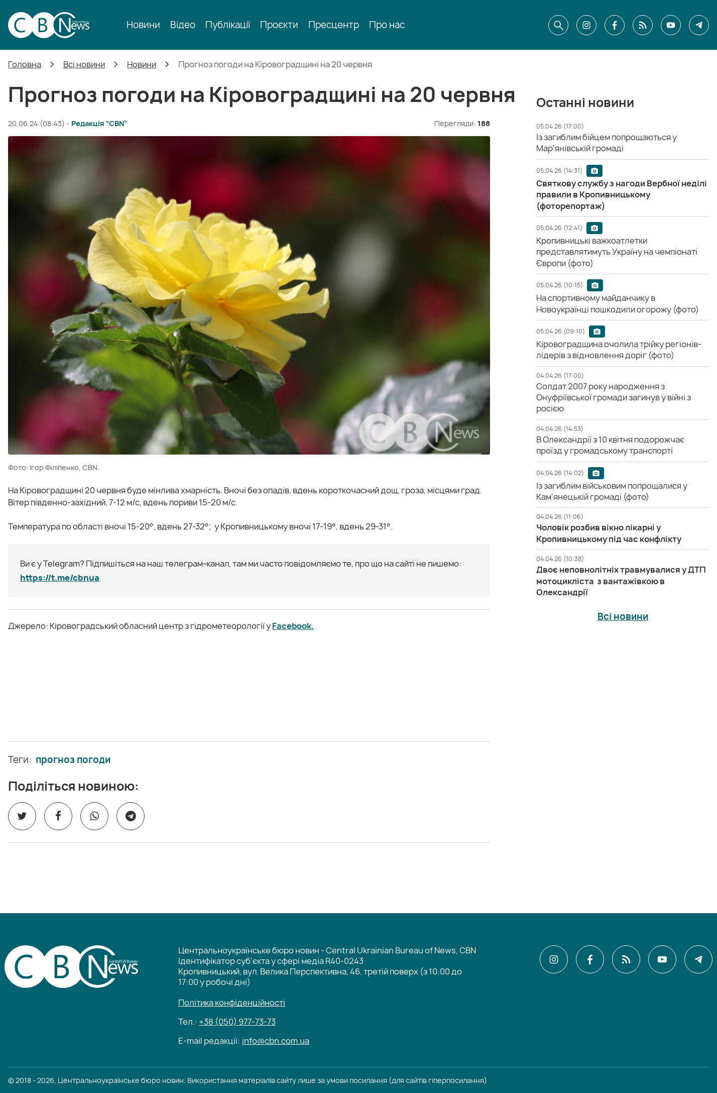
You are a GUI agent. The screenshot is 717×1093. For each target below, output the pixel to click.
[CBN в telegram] (699, 25)
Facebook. (293, 625)
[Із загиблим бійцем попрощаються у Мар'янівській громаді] (606, 143)
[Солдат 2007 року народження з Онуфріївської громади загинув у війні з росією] (613, 397)
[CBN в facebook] (615, 25)
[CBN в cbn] (643, 25)
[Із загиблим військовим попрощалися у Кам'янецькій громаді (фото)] (611, 491)
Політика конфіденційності (231, 1002)
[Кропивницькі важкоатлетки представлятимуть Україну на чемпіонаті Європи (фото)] (616, 252)
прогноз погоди (73, 760)
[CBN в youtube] (671, 25)
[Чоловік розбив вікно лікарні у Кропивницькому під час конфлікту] (608, 533)
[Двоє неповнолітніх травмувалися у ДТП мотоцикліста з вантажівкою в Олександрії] (621, 581)
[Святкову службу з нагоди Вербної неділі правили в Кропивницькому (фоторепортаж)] (621, 194)
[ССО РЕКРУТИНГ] (249, 686)
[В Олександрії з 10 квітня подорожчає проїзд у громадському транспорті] (610, 445)
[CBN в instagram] (586, 25)
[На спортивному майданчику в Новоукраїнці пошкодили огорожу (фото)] (617, 303)
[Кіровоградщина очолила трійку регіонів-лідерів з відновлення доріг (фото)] (618, 350)
